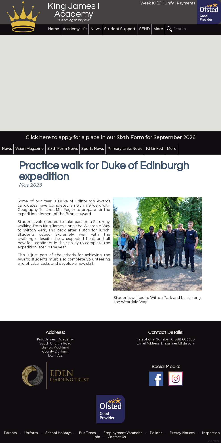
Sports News (92, 149)
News (95, 29)
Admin (213, 441)
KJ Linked (154, 149)
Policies (156, 433)
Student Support (119, 29)
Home (53, 29)
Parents (10, 433)
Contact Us (117, 437)
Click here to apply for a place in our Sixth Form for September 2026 (110, 137)
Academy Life (75, 29)
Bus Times (87, 433)
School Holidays (58, 433)
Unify (169, 3)
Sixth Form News (62, 149)
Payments (186, 3)
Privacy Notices (182, 433)
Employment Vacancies (122, 433)
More (158, 29)
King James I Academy (74, 10)
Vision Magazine (29, 149)
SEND (144, 29)
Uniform (31, 433)
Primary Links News (124, 149)
